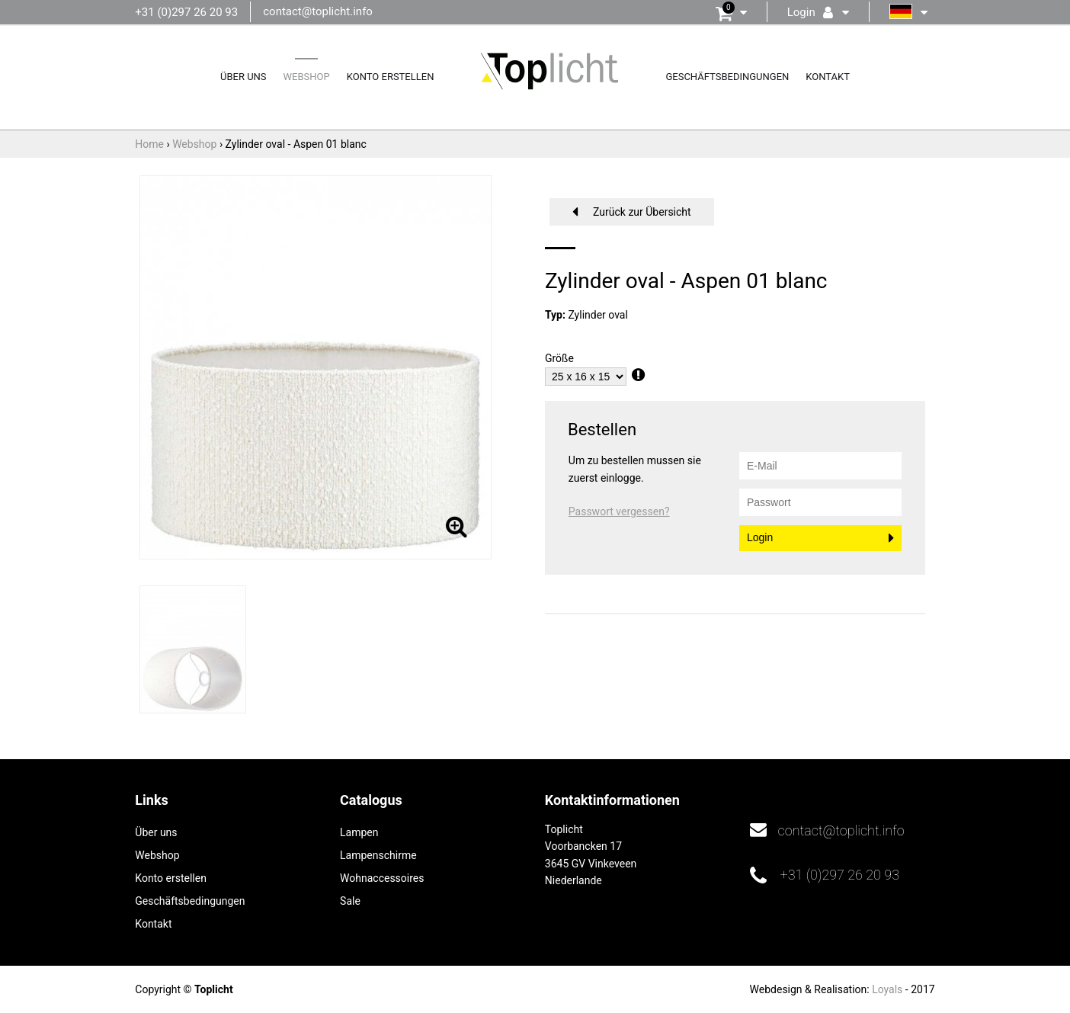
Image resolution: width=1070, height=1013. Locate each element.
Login (760, 537)
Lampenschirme (378, 855)
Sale (350, 901)
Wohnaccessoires (382, 878)
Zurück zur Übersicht (642, 212)
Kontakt (828, 76)
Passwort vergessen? (619, 511)
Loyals (887, 989)
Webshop (307, 76)
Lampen (359, 832)
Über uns (243, 76)
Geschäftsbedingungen (727, 76)
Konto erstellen (390, 76)
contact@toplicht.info (318, 11)
